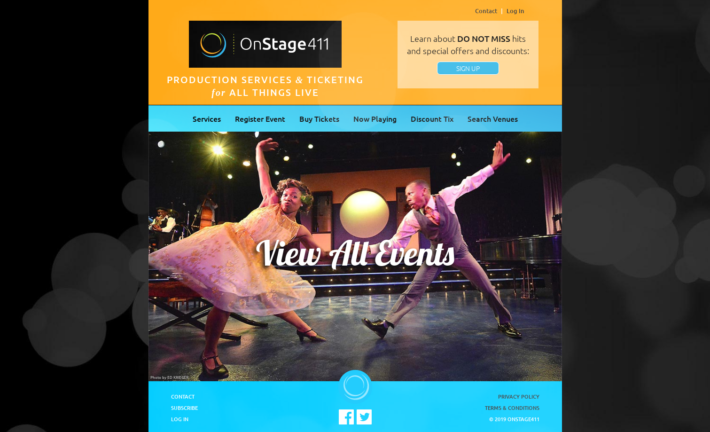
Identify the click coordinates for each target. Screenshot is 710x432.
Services (207, 118)
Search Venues (493, 118)
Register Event (260, 118)
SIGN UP (468, 68)
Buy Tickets (319, 118)
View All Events (355, 253)
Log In (515, 11)
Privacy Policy (518, 397)
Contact (486, 11)
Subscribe (184, 408)
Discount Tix (432, 118)
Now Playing (375, 118)
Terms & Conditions (512, 408)
